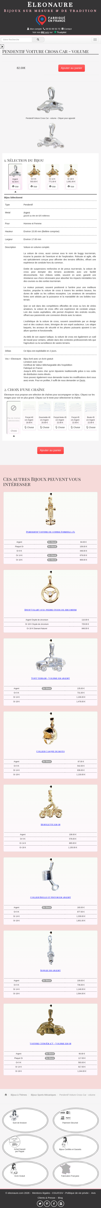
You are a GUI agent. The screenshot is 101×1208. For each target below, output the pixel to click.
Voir (15, 186)
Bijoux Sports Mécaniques (43, 1095)
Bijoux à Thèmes (18, 1095)
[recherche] (38, 39)
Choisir (29, 427)
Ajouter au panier (71, 68)
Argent (27, 212)
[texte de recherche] (16, 39)
